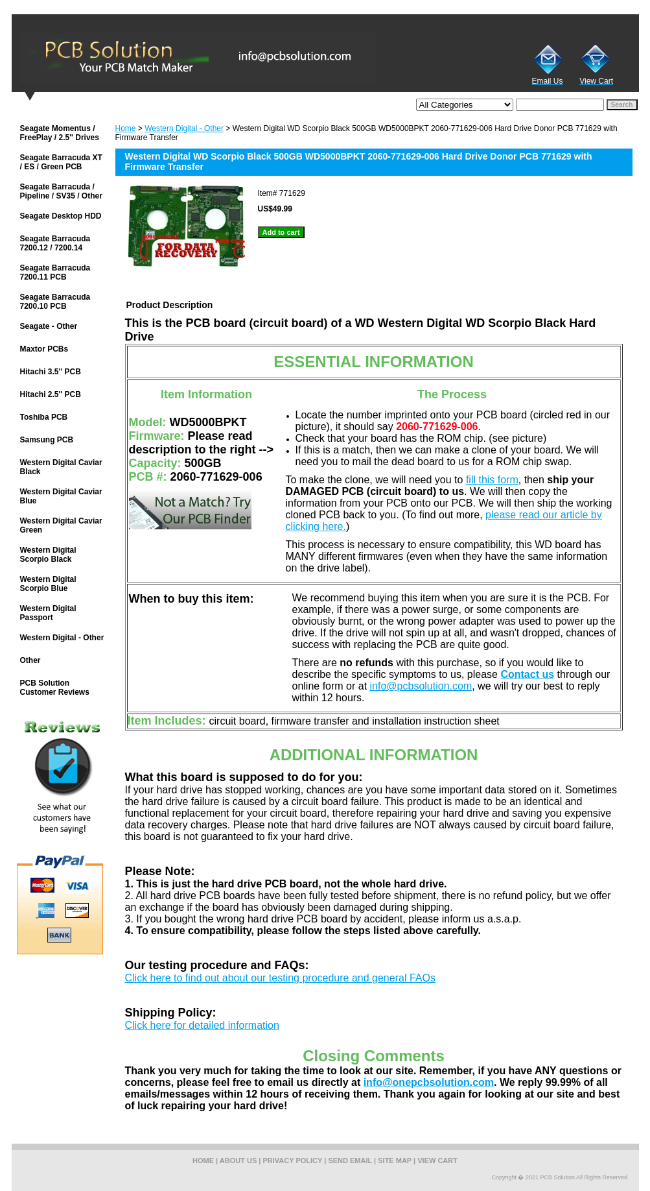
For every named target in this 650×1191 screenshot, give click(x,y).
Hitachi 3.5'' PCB (50, 371)
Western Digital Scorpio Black (48, 555)
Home (125, 128)
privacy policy (293, 1160)
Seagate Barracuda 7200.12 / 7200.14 (55, 243)
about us (238, 1160)
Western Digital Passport (48, 613)
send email (350, 1160)
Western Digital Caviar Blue (61, 496)
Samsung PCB (47, 439)
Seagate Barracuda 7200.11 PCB (55, 272)
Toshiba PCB (44, 417)
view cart (437, 1160)
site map (395, 1160)
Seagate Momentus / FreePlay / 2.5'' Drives (59, 133)
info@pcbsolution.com (421, 686)
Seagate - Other (49, 326)
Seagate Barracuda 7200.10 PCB (55, 302)
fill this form (492, 479)
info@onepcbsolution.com (429, 1082)
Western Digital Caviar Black (61, 467)
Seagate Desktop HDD (61, 216)
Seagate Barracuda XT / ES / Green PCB (61, 162)
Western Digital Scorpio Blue (48, 584)
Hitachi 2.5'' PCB (50, 394)
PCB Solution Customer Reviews (54, 688)
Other (30, 660)
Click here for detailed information (202, 1025)
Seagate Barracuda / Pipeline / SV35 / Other (61, 191)
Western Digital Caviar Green (61, 525)
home (203, 1160)
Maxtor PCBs (44, 349)
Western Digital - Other (184, 128)
